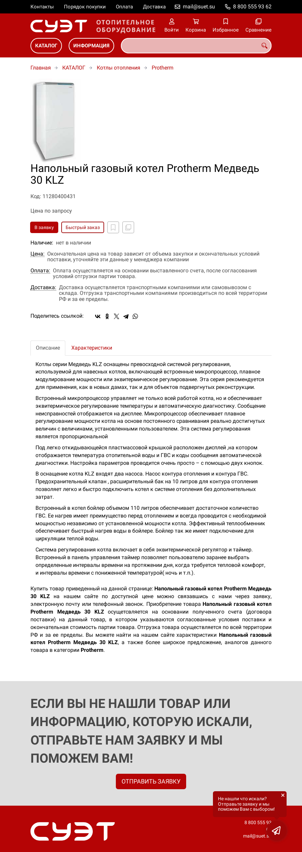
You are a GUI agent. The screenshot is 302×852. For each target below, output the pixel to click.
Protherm (162, 67)
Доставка (154, 7)
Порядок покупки (85, 7)
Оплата (124, 7)
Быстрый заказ (83, 227)
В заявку (44, 227)
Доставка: (43, 287)
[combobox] (196, 45)
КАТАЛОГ (46, 46)
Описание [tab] (48, 348)
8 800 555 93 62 (252, 6)
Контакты (42, 7)
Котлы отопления (118, 67)
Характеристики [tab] (91, 348)
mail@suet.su (199, 6)
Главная (40, 67)
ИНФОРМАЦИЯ (91, 46)
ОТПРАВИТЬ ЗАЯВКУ (151, 781)
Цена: (37, 254)
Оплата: (40, 271)
